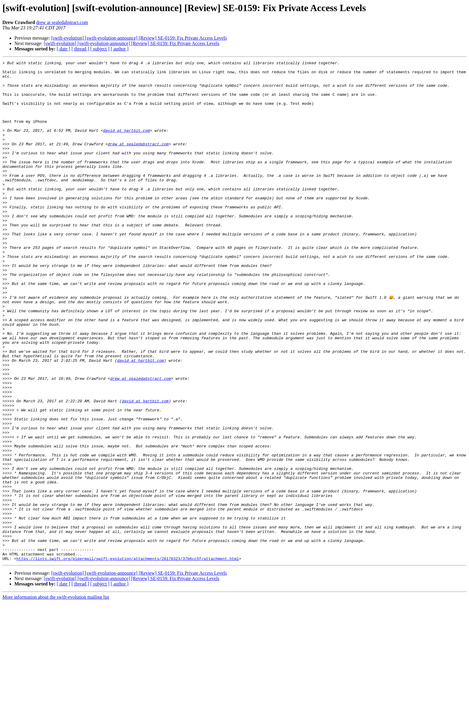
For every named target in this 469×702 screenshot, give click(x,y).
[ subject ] (100, 48)
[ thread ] (80, 48)
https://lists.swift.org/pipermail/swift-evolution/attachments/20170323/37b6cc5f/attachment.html (128, 658)
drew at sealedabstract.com (62, 22)
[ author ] (120, 48)
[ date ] (63, 48)
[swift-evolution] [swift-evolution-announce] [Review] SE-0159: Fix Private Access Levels (139, 38)
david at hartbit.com (126, 144)
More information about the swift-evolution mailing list (55, 696)
